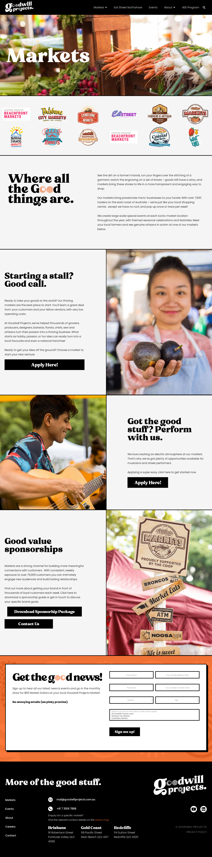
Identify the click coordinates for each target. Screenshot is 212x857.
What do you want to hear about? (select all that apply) (154, 711)
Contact (10, 836)
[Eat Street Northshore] (128, 7)
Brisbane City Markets (154, 716)
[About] (170, 7)
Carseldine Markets (154, 718)
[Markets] (100, 7)
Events (9, 809)
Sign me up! (125, 732)
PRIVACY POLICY (196, 832)
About (9, 818)
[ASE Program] (191, 7)
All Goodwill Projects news (154, 714)
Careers (10, 827)
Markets (10, 800)
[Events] (153, 7)
